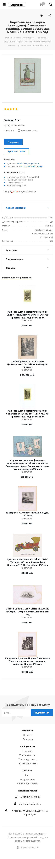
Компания (27, 730)
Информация (27, 746)
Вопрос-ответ (27, 779)
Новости (27, 734)
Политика (27, 739)
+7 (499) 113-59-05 (30, 797)
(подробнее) (33, 163)
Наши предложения (27, 783)
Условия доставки (27, 759)
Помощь (27, 750)
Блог (27, 775)
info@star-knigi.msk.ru (30, 803)
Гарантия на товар (27, 763)
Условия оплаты (27, 755)
